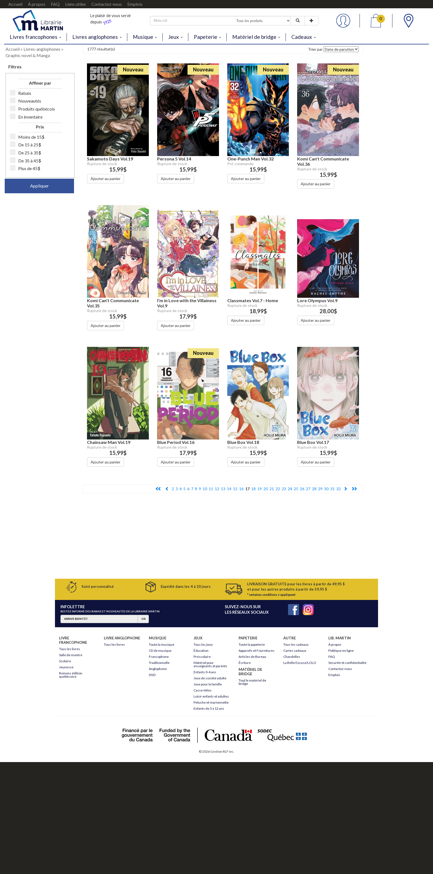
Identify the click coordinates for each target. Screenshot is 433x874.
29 (320, 488)
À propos (36, 4)
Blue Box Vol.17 (313, 442)
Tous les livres (69, 649)
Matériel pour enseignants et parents (210, 664)
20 (265, 488)
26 (302, 488)
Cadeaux (303, 37)
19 (259, 488)
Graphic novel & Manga (28, 55)
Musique (145, 37)
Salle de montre (70, 655)
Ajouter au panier (105, 178)
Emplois (134, 4)
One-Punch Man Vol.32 (250, 158)
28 (314, 488)
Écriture (245, 663)
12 (217, 488)
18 (253, 488)
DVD (152, 675)
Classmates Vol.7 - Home (252, 300)
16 (241, 488)
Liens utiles (75, 4)
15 (235, 488)
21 (272, 488)
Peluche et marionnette (211, 702)
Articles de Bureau (252, 657)
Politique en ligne (341, 650)
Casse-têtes (203, 690)
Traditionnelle (159, 663)
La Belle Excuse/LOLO (299, 663)
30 (326, 488)
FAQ (55, 4)
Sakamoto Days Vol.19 (110, 158)
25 (296, 488)
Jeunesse (66, 667)
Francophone (159, 657)
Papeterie (207, 37)
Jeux (175, 37)
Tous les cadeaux (295, 644)
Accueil (15, 4)
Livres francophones (35, 37)
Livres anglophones (97, 37)
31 (332, 488)
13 (223, 488)
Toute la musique (161, 644)
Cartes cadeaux (294, 650)
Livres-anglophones (41, 49)
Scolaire (65, 661)
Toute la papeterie (252, 644)
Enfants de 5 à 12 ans (209, 708)
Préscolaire (202, 657)
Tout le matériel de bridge (252, 682)
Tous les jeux (203, 644)
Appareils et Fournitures (256, 650)
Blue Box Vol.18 (243, 442)
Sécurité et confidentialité (347, 663)
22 (278, 488)
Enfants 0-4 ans (205, 672)
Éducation (201, 650)
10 (205, 488)
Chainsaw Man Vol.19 (108, 442)
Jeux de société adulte (210, 678)
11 (211, 488)
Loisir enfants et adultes (211, 696)
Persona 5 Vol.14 (174, 158)
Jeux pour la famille (208, 684)
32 (338, 488)
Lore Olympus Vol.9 (317, 300)
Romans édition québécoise (70, 675)
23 (284, 488)
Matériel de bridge (256, 37)
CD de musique (160, 650)
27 (308, 488)
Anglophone (158, 669)
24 (290, 488)
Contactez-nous (106, 4)
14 (229, 488)
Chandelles (291, 657)
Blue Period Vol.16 (175, 442)
